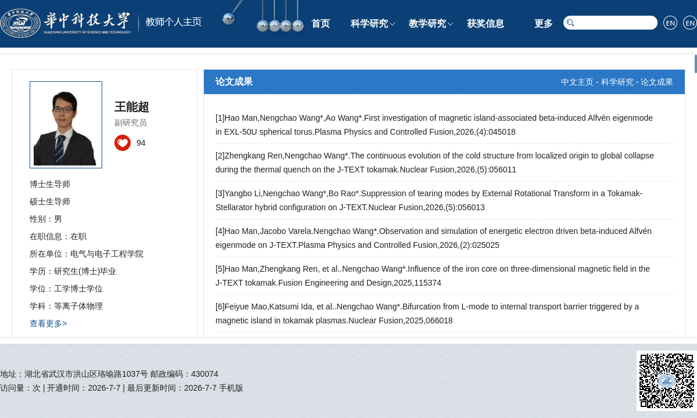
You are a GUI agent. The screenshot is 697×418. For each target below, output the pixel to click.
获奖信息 (485, 23)
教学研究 (427, 23)
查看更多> (48, 323)
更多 (543, 23)
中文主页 (577, 82)
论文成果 (657, 82)
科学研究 (369, 23)
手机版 (231, 387)
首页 (320, 23)
